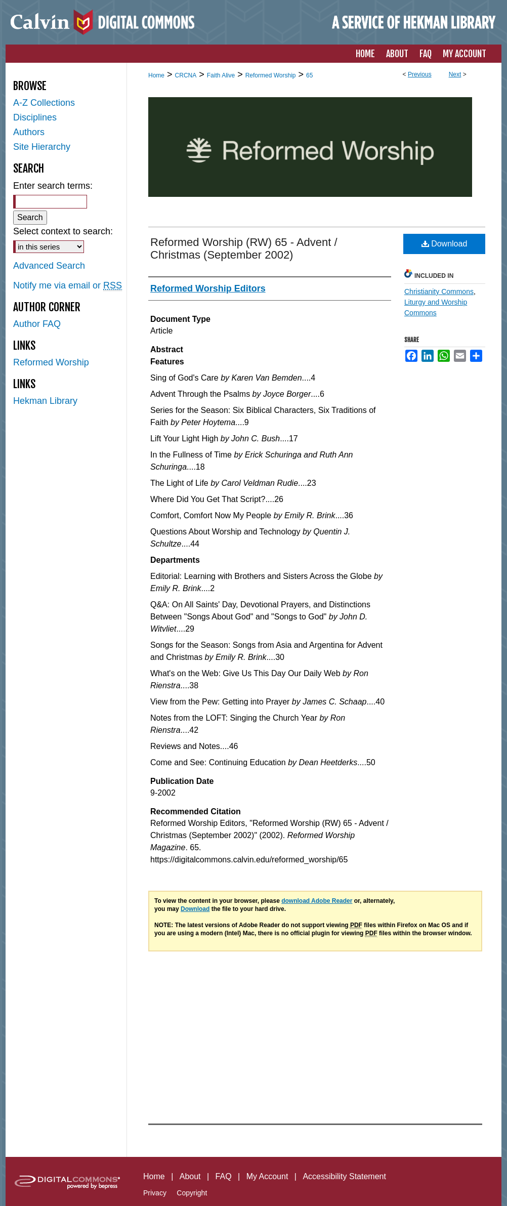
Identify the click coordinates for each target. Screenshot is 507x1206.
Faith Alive (221, 75)
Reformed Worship (270, 75)
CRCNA (186, 75)
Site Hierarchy (41, 147)
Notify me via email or (67, 285)
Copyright (192, 1193)
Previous (420, 74)
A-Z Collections (44, 103)
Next (455, 74)
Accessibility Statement (344, 1176)
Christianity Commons (439, 291)
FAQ (224, 1176)
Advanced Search (49, 266)
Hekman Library (45, 401)
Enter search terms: (53, 186)
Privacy (154, 1193)
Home (156, 75)
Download (444, 243)
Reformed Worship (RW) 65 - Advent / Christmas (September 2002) (243, 248)
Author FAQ (37, 324)
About (190, 1176)
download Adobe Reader (316, 900)
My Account (267, 1176)
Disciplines (35, 117)
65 (309, 75)
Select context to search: (63, 231)
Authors (29, 132)
